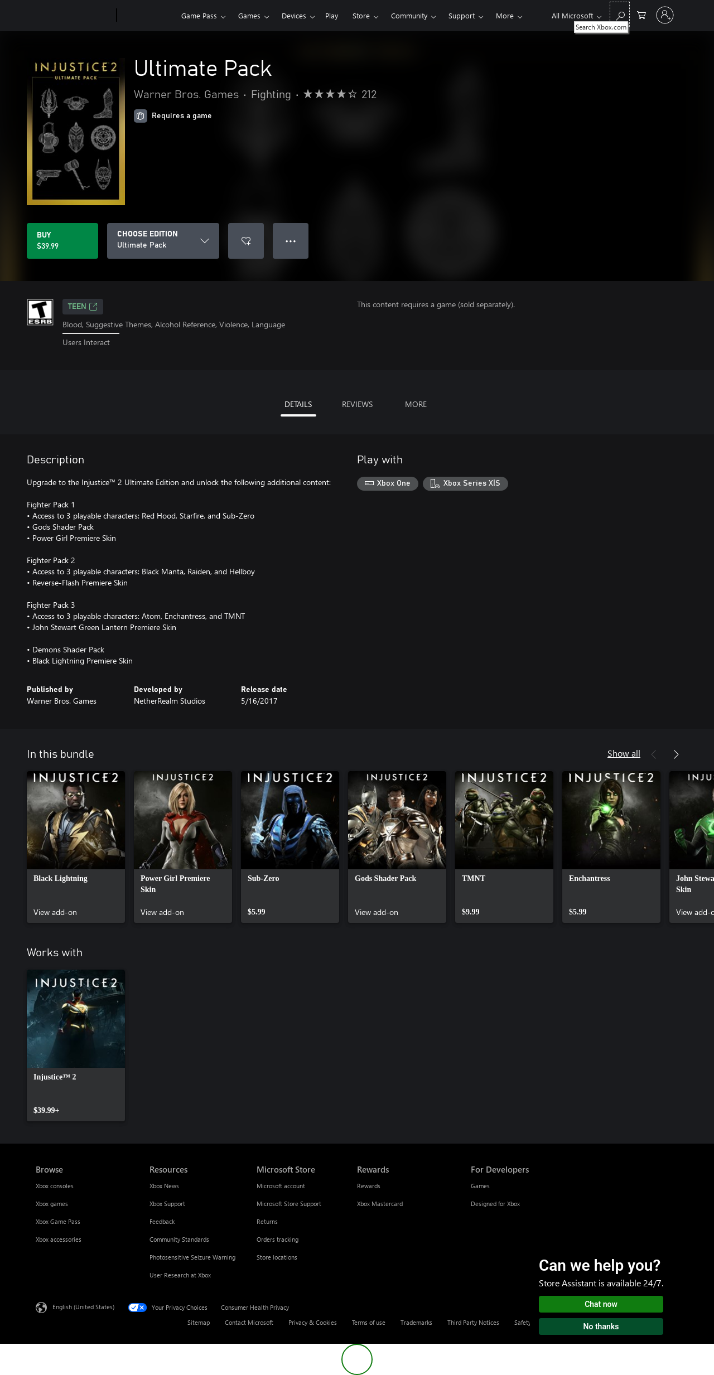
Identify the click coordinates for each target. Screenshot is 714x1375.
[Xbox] (147, 16)
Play (331, 15)
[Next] (676, 754)
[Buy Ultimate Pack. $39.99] (62, 241)
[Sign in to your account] (665, 15)
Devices (294, 15)
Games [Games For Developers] (480, 1185)
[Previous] (654, 754)
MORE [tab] (416, 404)
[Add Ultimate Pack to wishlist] (246, 241)
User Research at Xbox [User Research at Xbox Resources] (180, 1275)
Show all (623, 753)
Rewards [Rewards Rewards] (368, 1185)
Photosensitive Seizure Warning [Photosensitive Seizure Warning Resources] (192, 1257)
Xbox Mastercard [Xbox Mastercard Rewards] (380, 1203)
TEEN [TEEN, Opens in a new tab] (83, 306)
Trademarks (416, 1322)
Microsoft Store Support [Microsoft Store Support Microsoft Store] (289, 1203)
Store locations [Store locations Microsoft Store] (277, 1257)
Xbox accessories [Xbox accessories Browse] (58, 1239)
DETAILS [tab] (298, 404)
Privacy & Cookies (312, 1322)
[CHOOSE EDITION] (163, 241)
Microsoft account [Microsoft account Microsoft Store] (281, 1185)
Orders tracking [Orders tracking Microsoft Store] (277, 1239)
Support (461, 15)
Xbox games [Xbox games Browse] (52, 1203)
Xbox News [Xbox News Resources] (164, 1185)
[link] (76, 847)
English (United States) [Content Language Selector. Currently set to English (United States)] (83, 1306)
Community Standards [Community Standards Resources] (179, 1239)
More (505, 15)
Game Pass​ (199, 15)
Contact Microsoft (249, 1322)
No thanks (601, 1326)
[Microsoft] (74, 16)
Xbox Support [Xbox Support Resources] (167, 1203)
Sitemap (198, 1322)
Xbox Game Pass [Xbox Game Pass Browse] (58, 1221)
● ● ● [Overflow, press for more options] (291, 241)
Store (361, 15)
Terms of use (368, 1322)
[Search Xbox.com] (620, 14)
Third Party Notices (473, 1322)
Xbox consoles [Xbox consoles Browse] (55, 1185)
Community (409, 15)
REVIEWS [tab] (357, 404)
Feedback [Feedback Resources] (162, 1221)
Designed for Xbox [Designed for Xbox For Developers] (495, 1203)
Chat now (601, 1304)
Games (249, 15)
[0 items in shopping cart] (641, 14)
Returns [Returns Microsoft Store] (267, 1221)
